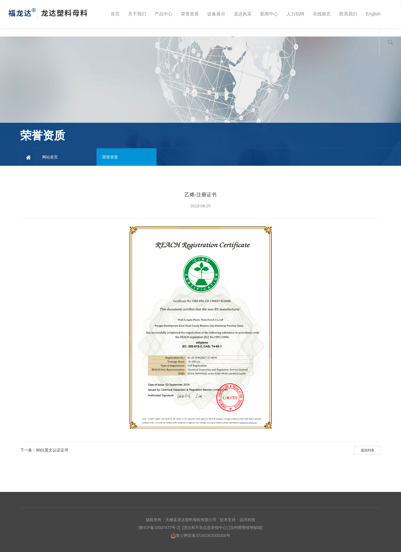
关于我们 (137, 14)
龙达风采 (243, 14)
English (373, 14)
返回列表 (367, 450)
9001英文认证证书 (52, 450)
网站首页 (50, 157)
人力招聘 (295, 14)
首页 (115, 14)
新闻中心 (269, 14)
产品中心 (163, 14)
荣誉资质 (190, 14)
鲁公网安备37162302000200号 (200, 535)
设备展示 (216, 14)
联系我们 (348, 14)
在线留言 (322, 14)
